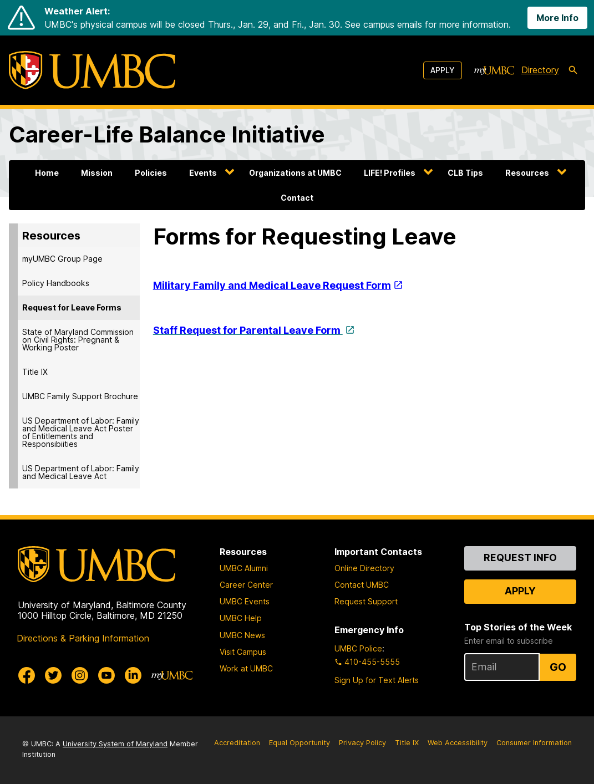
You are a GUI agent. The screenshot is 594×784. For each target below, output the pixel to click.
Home (47, 172)
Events (203, 172)
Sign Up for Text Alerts (376, 680)
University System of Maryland (115, 744)
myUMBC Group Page (62, 258)
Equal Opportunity (299, 743)
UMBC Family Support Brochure (80, 396)
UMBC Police (358, 648)
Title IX (35, 371)
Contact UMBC (361, 584)
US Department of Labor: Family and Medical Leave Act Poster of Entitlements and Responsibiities (80, 432)
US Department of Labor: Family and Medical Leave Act (80, 472)
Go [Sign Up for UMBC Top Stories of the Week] (558, 667)
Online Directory (364, 568)
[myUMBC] (494, 70)
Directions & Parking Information (83, 638)
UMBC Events (245, 601)
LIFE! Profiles (389, 172)
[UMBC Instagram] (80, 675)
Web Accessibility (458, 743)
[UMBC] (92, 70)
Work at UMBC (246, 668)
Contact (297, 197)
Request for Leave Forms (71, 307)
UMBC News (242, 635)
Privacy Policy (362, 743)
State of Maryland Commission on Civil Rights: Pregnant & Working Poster (78, 339)
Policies (151, 172)
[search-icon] (573, 70)
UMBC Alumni (244, 568)
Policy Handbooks (55, 283)
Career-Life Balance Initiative (167, 134)
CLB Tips (465, 172)
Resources (527, 172)
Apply (442, 70)
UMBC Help (241, 618)
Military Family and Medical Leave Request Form (272, 285)
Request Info (520, 557)
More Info (557, 17)
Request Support (366, 601)
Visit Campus (243, 651)
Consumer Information (534, 743)
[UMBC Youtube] (106, 675)
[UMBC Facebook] (26, 675)
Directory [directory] (540, 69)
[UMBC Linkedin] (133, 675)
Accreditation (237, 743)
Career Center (246, 584)
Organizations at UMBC (295, 172)
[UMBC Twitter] (53, 675)
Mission (97, 172)
